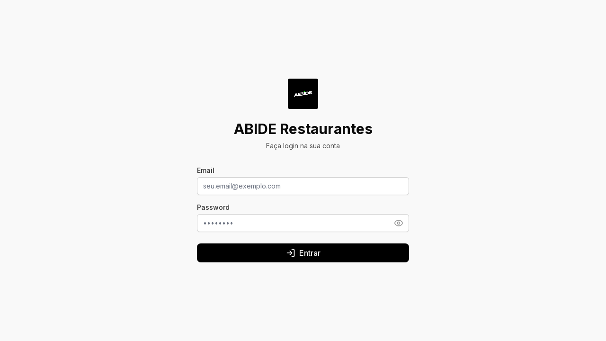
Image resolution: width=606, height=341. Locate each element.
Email (205, 170)
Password (213, 207)
